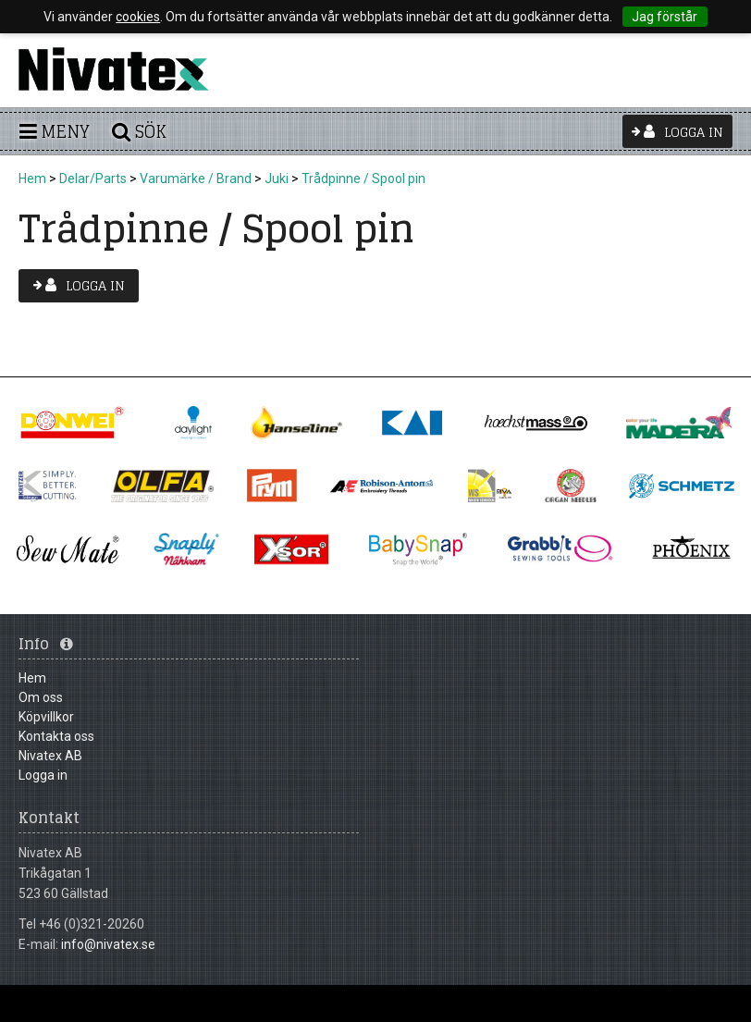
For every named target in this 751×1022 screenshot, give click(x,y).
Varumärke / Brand (196, 178)
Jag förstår (664, 16)
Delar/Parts (93, 178)
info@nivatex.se (108, 944)
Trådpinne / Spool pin (363, 178)
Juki (277, 178)
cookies (138, 16)
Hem (32, 178)
